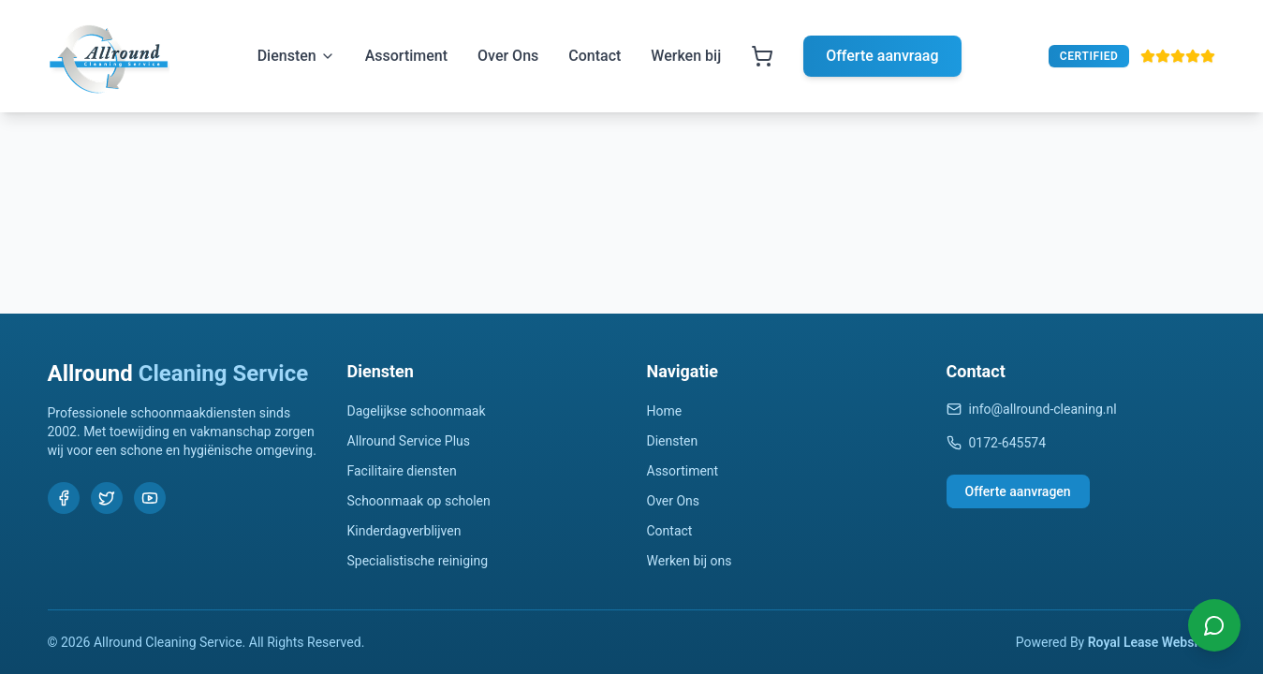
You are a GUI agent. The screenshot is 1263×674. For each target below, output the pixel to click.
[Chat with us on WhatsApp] (1214, 625)
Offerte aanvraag (882, 56)
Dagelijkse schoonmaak (416, 410)
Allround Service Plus (409, 440)
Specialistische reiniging (418, 560)
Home (665, 410)
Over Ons (507, 56)
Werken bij (686, 56)
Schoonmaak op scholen (419, 500)
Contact (594, 56)
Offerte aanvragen (1018, 491)
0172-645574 (997, 442)
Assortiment (406, 56)
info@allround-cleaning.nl (1032, 409)
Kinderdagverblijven (404, 530)
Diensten (296, 56)
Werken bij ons (689, 560)
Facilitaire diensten (402, 470)
